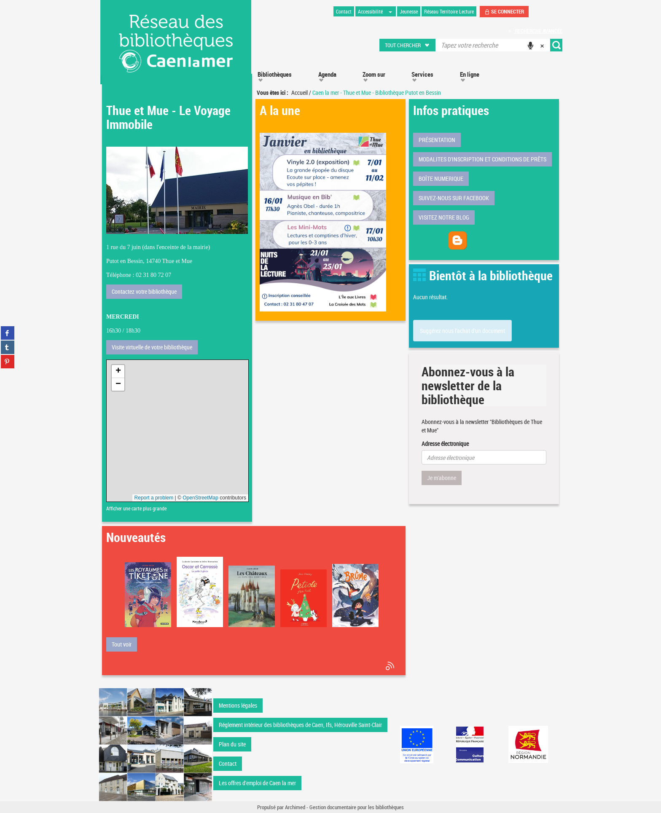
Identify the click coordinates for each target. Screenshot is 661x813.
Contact (227, 763)
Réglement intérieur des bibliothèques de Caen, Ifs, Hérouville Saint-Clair (300, 725)
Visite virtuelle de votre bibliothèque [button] (152, 347)
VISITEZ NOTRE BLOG (444, 217)
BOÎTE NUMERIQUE (441, 178)
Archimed (295, 807)
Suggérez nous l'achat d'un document (462, 331)
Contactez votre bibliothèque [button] (144, 291)
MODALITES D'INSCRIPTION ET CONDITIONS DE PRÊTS (482, 159)
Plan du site (232, 744)
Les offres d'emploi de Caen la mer (257, 783)
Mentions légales (238, 705)
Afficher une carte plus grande (136, 508)
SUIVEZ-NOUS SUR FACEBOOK (454, 198)
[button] (407, 45)
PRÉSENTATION (437, 140)
